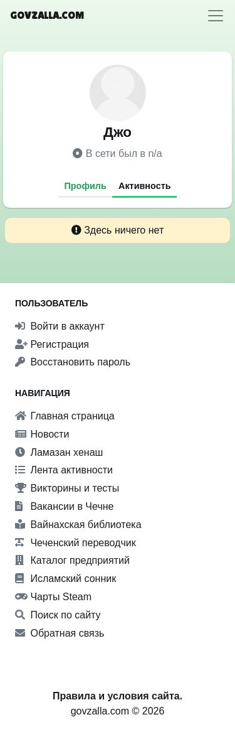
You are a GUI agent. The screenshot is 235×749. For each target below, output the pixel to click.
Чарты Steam (53, 596)
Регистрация (52, 344)
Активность (144, 186)
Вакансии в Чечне (64, 506)
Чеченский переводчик (75, 542)
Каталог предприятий (72, 560)
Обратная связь (59, 633)
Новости (42, 434)
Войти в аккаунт (60, 326)
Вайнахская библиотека (78, 524)
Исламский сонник (65, 578)
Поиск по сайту (58, 615)
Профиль (85, 186)
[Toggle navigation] (215, 15)
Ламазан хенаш (59, 452)
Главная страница (65, 416)
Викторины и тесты (67, 488)
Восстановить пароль (72, 362)
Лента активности (64, 470)
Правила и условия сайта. (117, 696)
